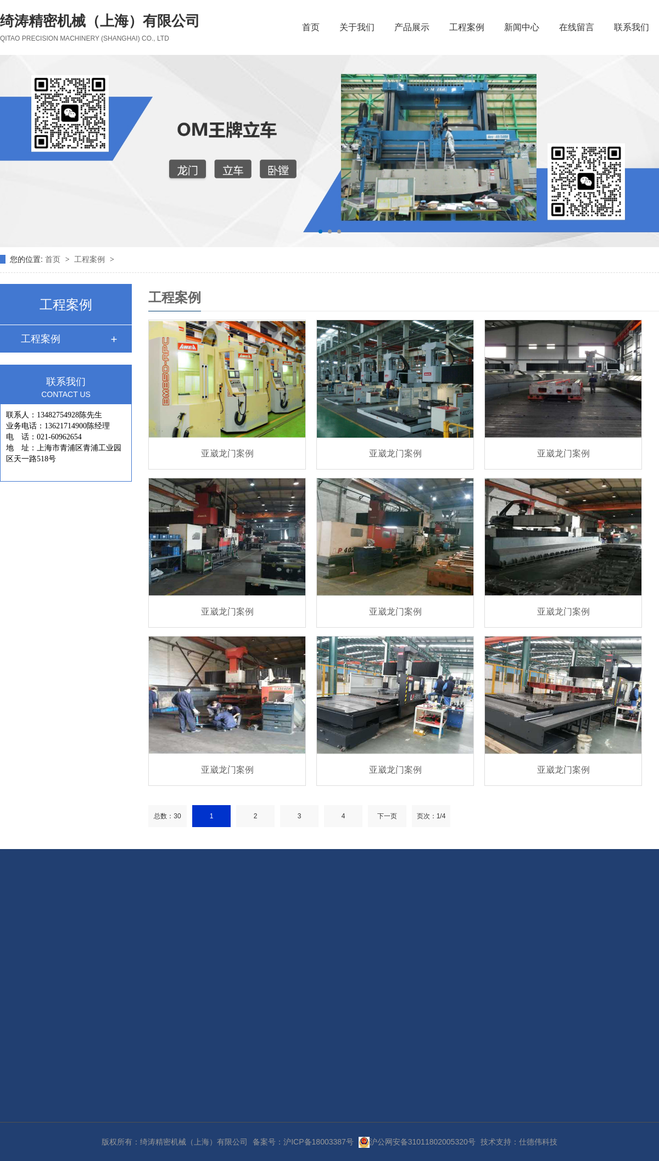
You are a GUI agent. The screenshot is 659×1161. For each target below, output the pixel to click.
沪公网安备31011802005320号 (417, 1141)
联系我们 (631, 27)
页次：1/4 (431, 816)
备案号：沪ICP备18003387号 (303, 1141)
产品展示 (411, 27)
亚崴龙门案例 (227, 453)
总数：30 (167, 816)
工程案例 (466, 27)
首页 (311, 27)
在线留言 (576, 27)
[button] (320, 231)
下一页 (387, 816)
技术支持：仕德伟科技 (519, 1141)
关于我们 (357, 27)
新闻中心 (521, 27)
